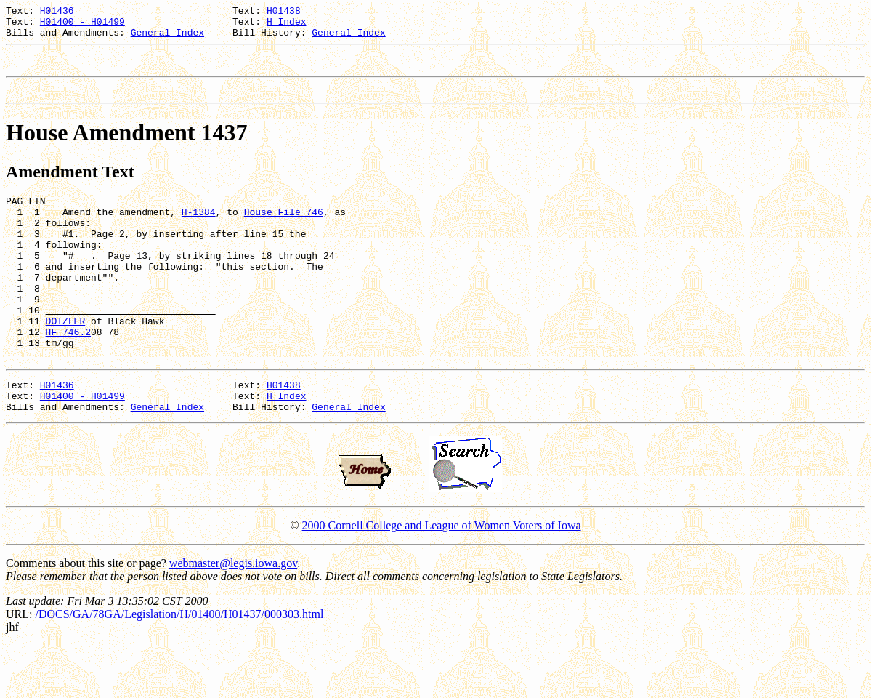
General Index (167, 38)
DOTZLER (66, 359)
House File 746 (283, 229)
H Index (287, 25)
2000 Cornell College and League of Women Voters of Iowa (441, 577)
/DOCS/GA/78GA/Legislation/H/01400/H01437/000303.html (179, 666)
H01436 (57, 12)
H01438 (284, 12)
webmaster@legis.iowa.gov (233, 615)
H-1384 (199, 229)
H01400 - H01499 (82, 25)
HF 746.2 (68, 373)
